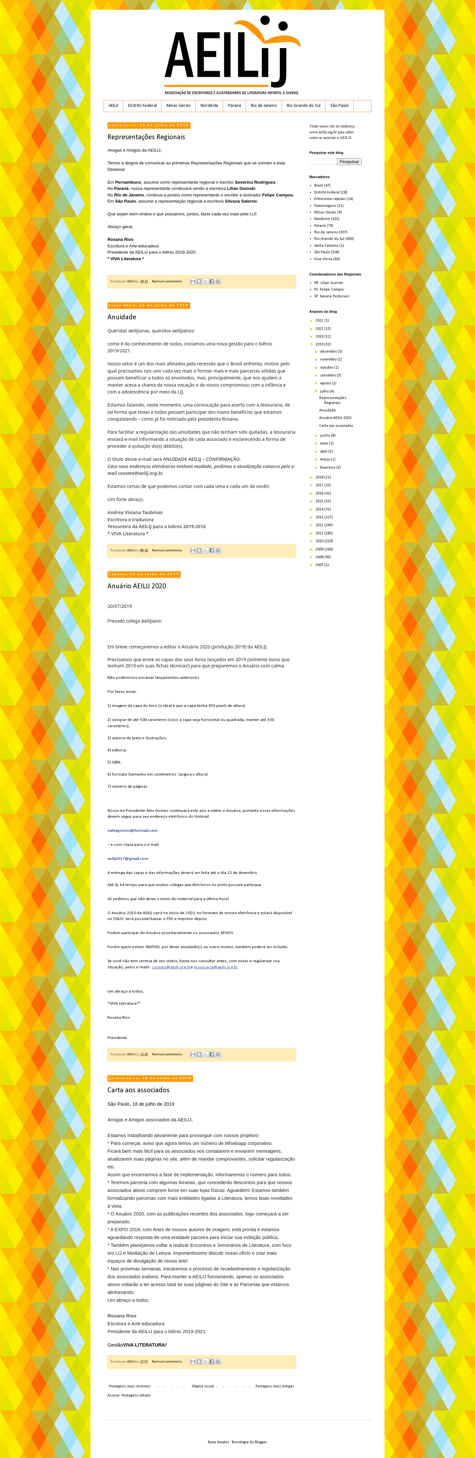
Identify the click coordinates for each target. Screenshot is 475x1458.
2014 (320, 509)
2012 (320, 525)
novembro (328, 359)
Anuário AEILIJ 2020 (136, 586)
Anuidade (121, 317)
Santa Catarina (326, 246)
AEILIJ (113, 105)
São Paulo (339, 105)
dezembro (329, 352)
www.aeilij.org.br (323, 132)
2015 (320, 501)
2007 (320, 565)
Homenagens (325, 206)
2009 (320, 549)
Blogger (261, 1442)
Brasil (318, 186)
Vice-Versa (323, 259)
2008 (320, 557)
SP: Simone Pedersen (331, 296)
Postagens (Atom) (136, 1396)
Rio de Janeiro (264, 105)
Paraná (234, 105)
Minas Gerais (179, 105)
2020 (320, 337)
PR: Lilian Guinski (328, 283)
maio (324, 443)
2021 (320, 329)
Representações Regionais (146, 137)
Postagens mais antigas (274, 1386)
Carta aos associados (138, 1090)
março (325, 459)
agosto (326, 383)
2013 (320, 517)
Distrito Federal (142, 105)
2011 (320, 533)
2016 (320, 493)
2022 (320, 321)
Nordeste (209, 105)
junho (325, 436)
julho (325, 392)
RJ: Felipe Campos (329, 290)
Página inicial (203, 1386)
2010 (320, 541)
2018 (320, 477)
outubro (327, 368)
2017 (320, 485)
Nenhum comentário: (167, 281)
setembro (328, 375)
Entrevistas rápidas (330, 199)
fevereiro (328, 468)
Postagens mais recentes (130, 1386)
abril (324, 452)
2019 (320, 344)
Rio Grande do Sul (303, 105)
